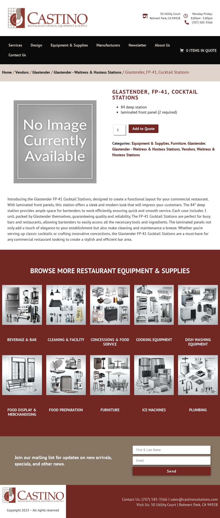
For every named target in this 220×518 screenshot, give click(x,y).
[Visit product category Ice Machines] (154, 381)
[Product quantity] (119, 129)
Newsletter (137, 45)
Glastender (41, 72)
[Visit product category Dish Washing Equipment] (198, 313)
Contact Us (17, 55)
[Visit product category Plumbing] (198, 381)
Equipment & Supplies (69, 45)
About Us (162, 45)
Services (15, 45)
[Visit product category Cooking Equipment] (154, 311)
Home (7, 72)
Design (36, 45)
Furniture (178, 143)
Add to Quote (143, 128)
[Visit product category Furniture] (110, 381)
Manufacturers (108, 45)
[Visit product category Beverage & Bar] (22, 311)
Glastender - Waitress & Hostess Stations (87, 72)
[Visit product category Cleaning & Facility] (66, 311)
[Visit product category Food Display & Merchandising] (22, 384)
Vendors (22, 72)
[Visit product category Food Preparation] (66, 381)
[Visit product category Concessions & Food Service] (110, 313)
